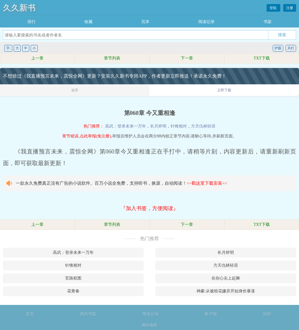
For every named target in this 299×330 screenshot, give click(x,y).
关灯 (290, 48)
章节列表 (112, 58)
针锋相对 (179, 126)
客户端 (211, 314)
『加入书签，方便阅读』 (149, 208)
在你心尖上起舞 (225, 278)
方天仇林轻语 (203, 126)
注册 (289, 8)
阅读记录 (206, 22)
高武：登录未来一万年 (125, 126)
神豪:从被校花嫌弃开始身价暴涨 (226, 291)
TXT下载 (261, 58)
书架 (267, 22)
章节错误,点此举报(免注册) (86, 136)
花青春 (73, 291)
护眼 (277, 48)
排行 (31, 22)
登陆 (273, 8)
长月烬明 (158, 126)
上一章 (37, 58)
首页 (30, 314)
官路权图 (73, 278)
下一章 (187, 58)
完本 (145, 22)
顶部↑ (268, 314)
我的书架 (88, 314)
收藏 (88, 22)
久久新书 (19, 7)
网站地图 (149, 325)
